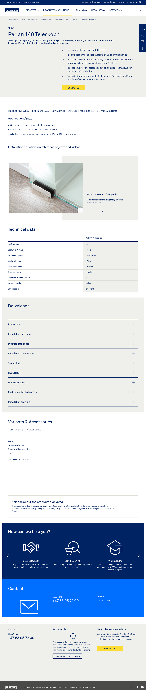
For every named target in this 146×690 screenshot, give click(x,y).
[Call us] (142, 35)
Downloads (58, 130)
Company (106, 2)
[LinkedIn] (137, 2)
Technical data (40, 130)
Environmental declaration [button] (71, 411)
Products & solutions (56, 10)
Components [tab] (15, 449)
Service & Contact (107, 130)
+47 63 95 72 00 (66, 620)
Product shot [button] (71, 343)
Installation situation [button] (71, 353)
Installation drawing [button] (71, 421)
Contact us (73, 88)
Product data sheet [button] (71, 362)
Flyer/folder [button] (71, 392)
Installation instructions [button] (71, 372)
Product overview (18, 130)
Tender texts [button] (71, 382)
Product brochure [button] (71, 401)
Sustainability (87, 2)
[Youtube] (140, 2)
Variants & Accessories (81, 130)
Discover (31, 10)
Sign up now (110, 668)
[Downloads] (142, 49)
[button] (123, 2)
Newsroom (97, 2)
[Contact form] (142, 42)
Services (114, 10)
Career (113, 2)
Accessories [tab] (33, 449)
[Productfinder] (142, 28)
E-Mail (15, 530)
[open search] (140, 10)
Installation (98, 10)
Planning (81, 10)
